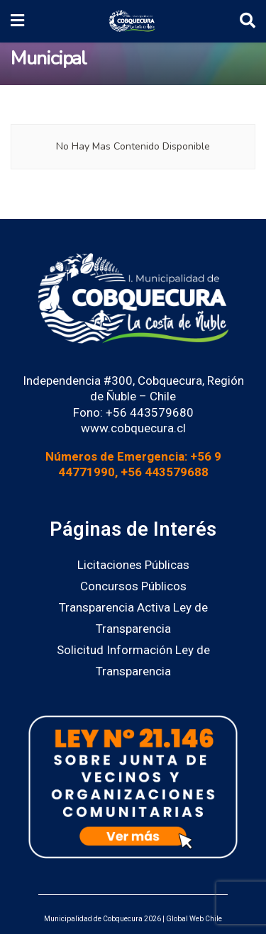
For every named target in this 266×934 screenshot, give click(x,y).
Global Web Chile (194, 919)
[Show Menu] (17, 21)
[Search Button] (247, 21)
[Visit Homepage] (132, 21)
